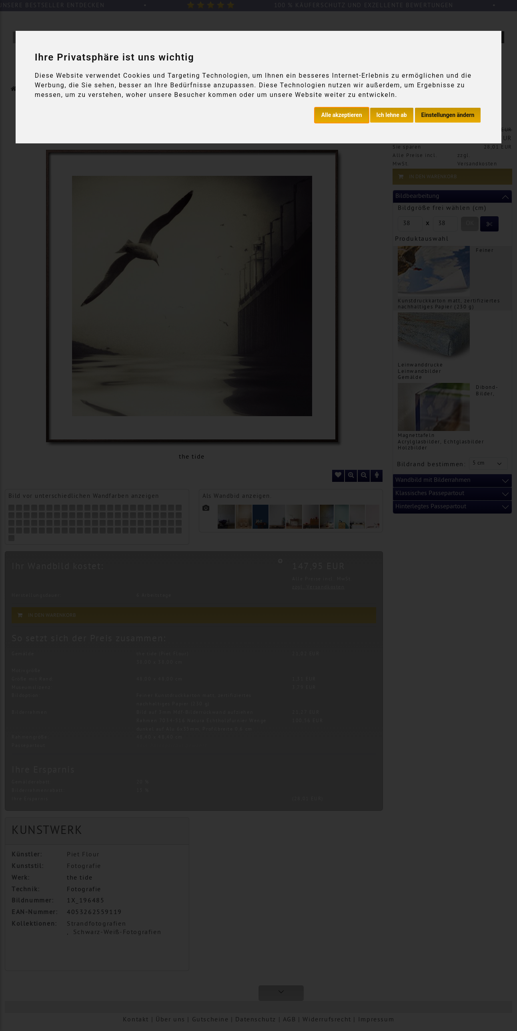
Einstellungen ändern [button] (448, 115)
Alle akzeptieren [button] (341, 115)
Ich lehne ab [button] (392, 115)
